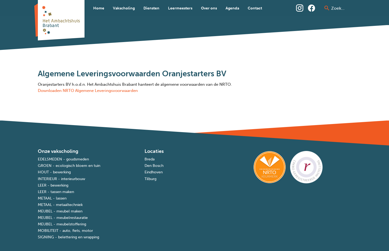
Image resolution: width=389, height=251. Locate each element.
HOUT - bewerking (54, 172)
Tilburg (150, 179)
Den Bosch (154, 165)
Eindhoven (154, 172)
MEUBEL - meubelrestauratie (63, 217)
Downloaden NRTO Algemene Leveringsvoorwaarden (88, 90)
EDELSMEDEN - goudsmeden (63, 159)
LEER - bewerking (53, 185)
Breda (150, 159)
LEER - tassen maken (56, 192)
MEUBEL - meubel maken (60, 211)
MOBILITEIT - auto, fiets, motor (65, 230)
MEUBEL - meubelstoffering (62, 224)
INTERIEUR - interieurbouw (61, 179)
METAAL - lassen (52, 198)
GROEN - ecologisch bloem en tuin (69, 165)
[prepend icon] (327, 8)
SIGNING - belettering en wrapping (68, 237)
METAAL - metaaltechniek (60, 204)
